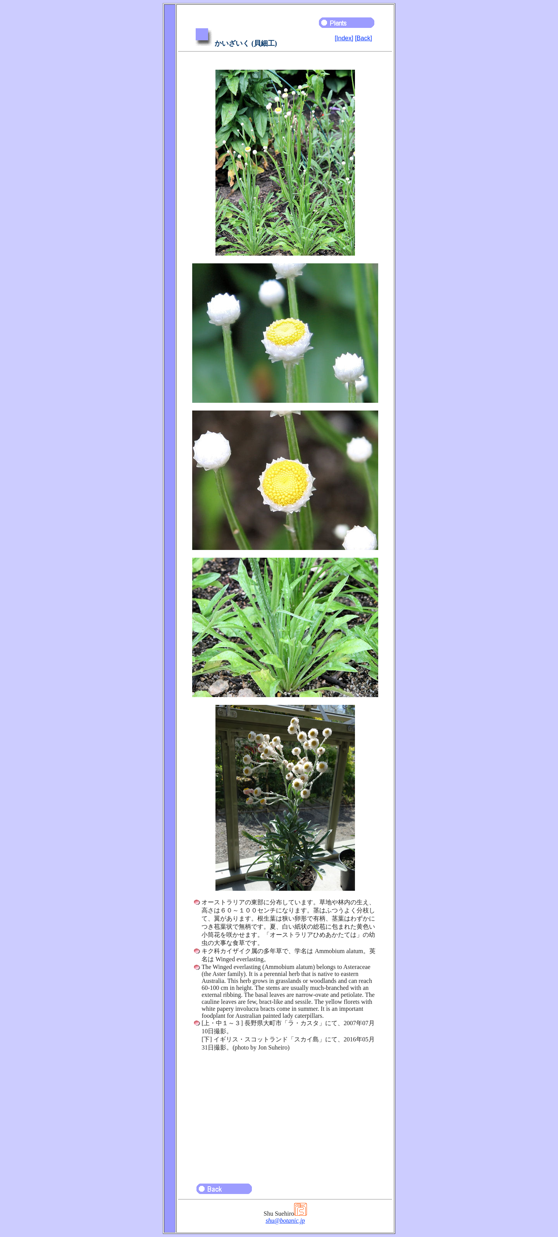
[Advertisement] (285, 1114)
